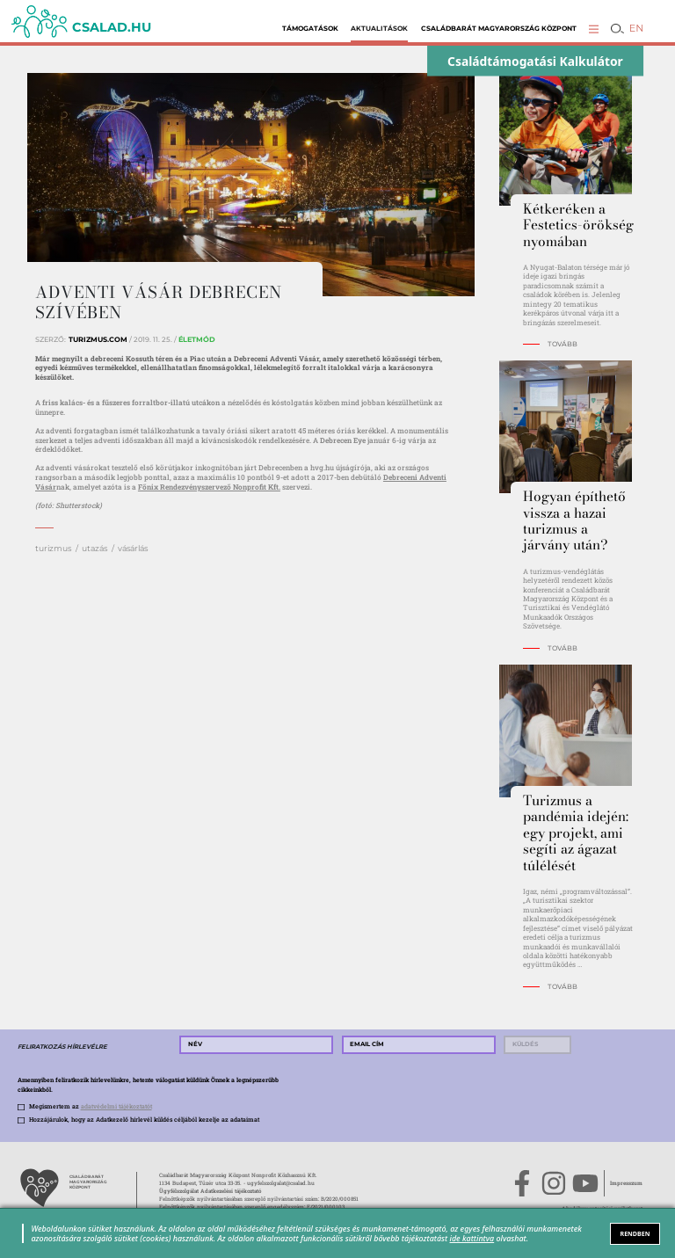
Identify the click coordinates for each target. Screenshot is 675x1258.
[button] (594, 28)
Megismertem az (90, 1106)
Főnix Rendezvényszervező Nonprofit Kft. (209, 486)
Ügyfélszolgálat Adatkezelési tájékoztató (210, 1191)
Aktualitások (379, 29)
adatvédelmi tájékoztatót (116, 1106)
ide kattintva (472, 1238)
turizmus (53, 548)
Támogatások (310, 29)
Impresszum (626, 1183)
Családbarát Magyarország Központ (499, 29)
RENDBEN (635, 1233)
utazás (94, 548)
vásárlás (133, 548)
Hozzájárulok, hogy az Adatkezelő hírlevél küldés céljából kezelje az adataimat (144, 1119)
